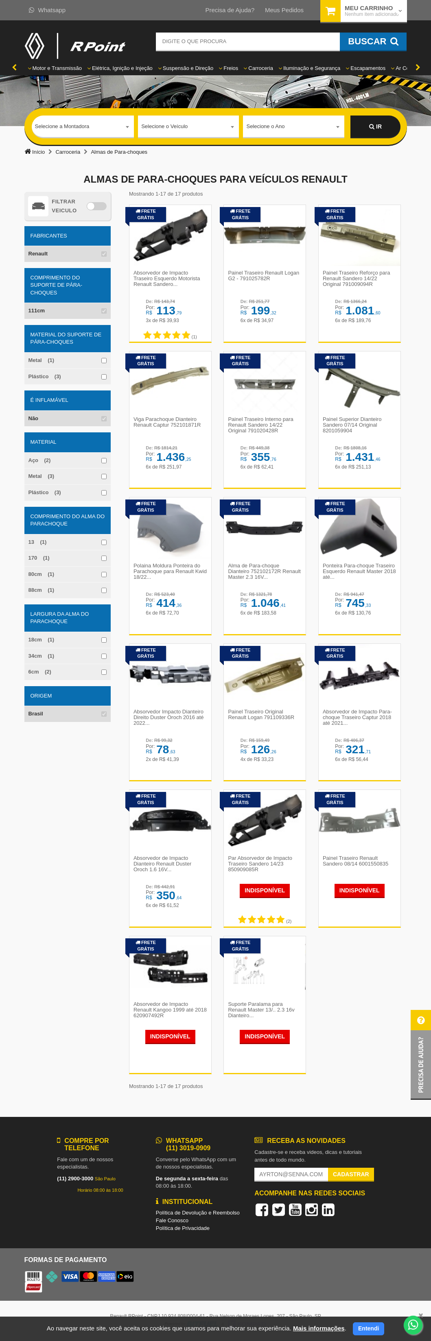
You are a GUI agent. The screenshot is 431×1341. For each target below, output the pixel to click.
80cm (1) (41, 574)
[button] (421, 1055)
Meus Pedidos (284, 10)
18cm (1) (41, 640)
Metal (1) (41, 360)
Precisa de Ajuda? (229, 10)
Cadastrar (351, 1175)
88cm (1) (41, 590)
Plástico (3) (44, 376)
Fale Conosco (172, 1222)
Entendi (368, 1328)
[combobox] (83, 127)
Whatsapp (47, 10)
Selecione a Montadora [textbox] (62, 126)
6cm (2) (39, 672)
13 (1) (37, 542)
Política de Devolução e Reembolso (198, 1214)
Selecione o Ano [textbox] (265, 126)
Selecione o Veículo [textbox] (164, 126)
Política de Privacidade (183, 1229)
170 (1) (39, 558)
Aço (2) (39, 460)
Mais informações (319, 1328)
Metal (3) (41, 476)
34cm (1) (41, 656)
